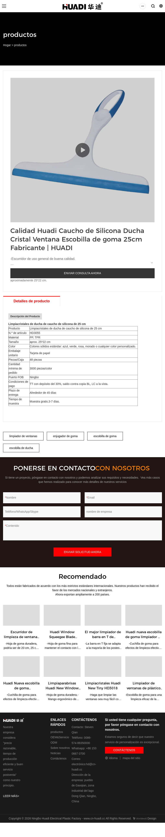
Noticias (55, 753)
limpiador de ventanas (23, 436)
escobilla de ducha (21, 448)
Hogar (7, 45)
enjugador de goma (65, 436)
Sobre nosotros (60, 747)
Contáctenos (58, 758)
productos (20, 45)
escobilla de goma (105, 436)
